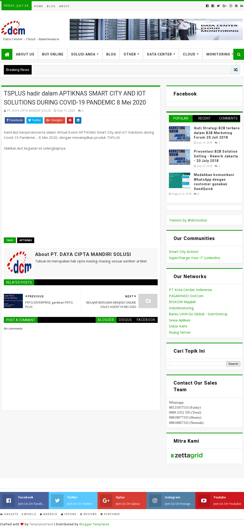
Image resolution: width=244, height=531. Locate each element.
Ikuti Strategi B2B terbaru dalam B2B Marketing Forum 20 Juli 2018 (217, 132)
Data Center (159, 54)
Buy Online (52, 54)
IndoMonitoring (181, 308)
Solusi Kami (178, 326)
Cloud (189, 54)
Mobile (29, 514)
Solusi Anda (83, 54)
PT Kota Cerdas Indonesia (190, 289)
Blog (51, 6)
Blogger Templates (94, 524)
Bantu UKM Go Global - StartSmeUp (198, 313)
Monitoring (218, 54)
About (64, 6)
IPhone (69, 514)
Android (49, 514)
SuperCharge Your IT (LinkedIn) (194, 257)
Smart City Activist (184, 251)
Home (38, 6)
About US (25, 54)
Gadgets (9, 514)
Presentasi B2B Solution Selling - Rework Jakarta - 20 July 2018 (216, 156)
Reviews (88, 514)
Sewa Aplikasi (179, 320)
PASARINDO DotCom (186, 295)
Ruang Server (180, 332)
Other (130, 54)
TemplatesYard (41, 524)
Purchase (110, 514)
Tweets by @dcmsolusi (188, 220)
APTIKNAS (26, 240)
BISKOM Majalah (182, 301)
